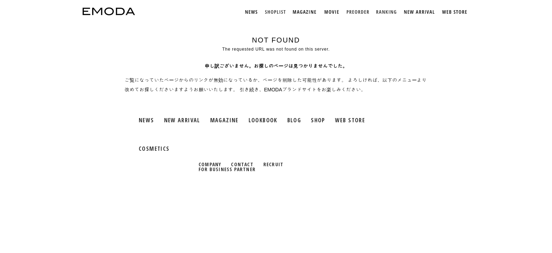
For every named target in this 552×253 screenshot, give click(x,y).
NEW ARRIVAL (182, 120)
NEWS (146, 120)
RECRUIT (273, 164)
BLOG (294, 120)
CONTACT (242, 164)
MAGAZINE (224, 120)
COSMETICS (154, 149)
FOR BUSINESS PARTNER (227, 169)
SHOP (318, 120)
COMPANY (210, 164)
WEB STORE (350, 120)
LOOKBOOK (263, 120)
